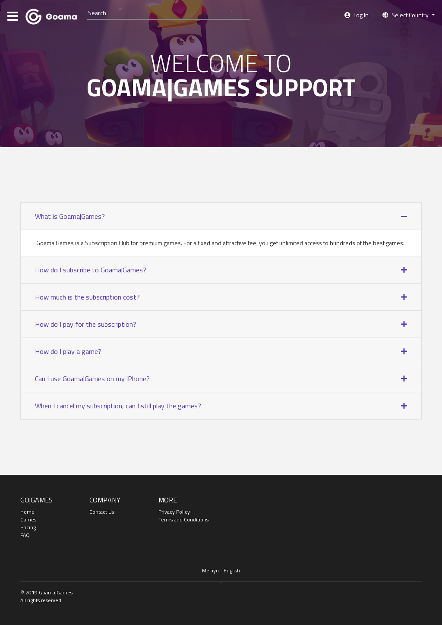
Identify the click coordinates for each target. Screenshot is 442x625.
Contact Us (101, 512)
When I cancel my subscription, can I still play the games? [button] (118, 406)
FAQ (25, 535)
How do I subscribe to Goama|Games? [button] (90, 270)
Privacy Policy (174, 512)
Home (27, 512)
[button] (409, 15)
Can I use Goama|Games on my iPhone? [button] (92, 378)
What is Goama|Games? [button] (70, 216)
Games (28, 519)
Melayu (210, 570)
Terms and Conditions (183, 519)
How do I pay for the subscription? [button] (85, 324)
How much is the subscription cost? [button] (87, 297)
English (232, 570)
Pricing (28, 527)
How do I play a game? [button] (68, 351)
